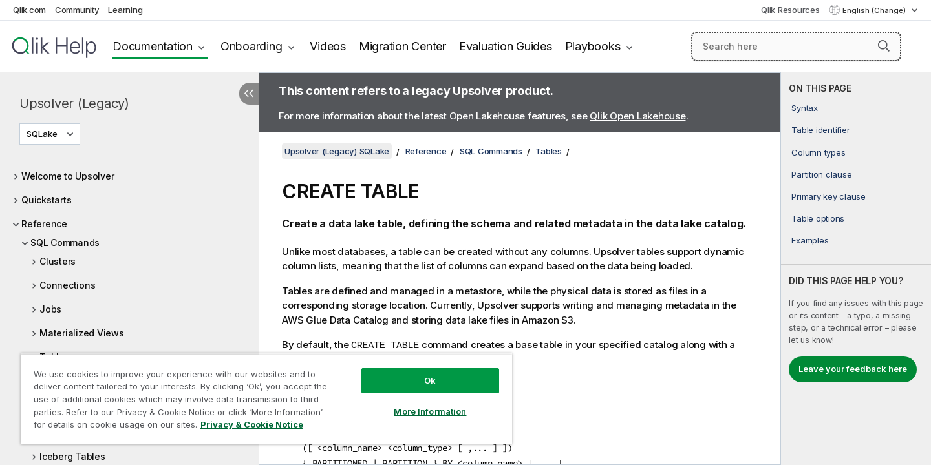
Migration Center (402, 46)
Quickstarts (46, 199)
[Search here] (796, 46)
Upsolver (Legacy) (74, 103)
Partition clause (821, 174)
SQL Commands (65, 242)
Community (77, 10)
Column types (818, 152)
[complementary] (856, 268)
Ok (430, 380)
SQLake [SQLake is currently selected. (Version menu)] (43, 134)
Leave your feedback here (852, 369)
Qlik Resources (790, 10)
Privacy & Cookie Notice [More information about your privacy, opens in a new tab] (251, 424)
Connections (67, 285)
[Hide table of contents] (249, 94)
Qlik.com (29, 10)
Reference (44, 223)
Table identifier (820, 130)
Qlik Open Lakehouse (637, 116)
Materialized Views (81, 332)
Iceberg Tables (72, 456)
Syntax (804, 108)
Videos (328, 46)
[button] (884, 45)
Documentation (152, 46)
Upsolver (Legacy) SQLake (336, 151)
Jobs (50, 309)
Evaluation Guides (505, 46)
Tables (548, 151)
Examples (809, 240)
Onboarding (251, 46)
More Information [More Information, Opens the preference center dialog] (430, 411)
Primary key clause (828, 196)
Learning (125, 10)
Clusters (57, 261)
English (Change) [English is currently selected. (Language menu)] (875, 10)
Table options (817, 218)
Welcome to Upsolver (67, 175)
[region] (266, 398)
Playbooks (593, 46)
